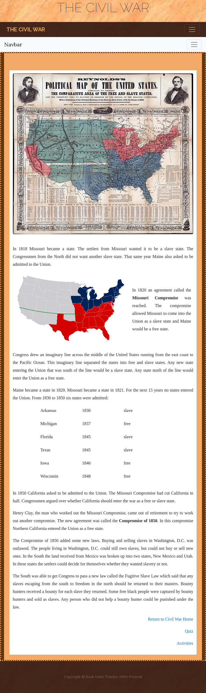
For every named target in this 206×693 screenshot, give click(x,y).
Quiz (189, 631)
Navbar (13, 44)
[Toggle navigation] (192, 29)
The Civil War (25, 29)
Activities (184, 643)
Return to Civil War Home (170, 619)
